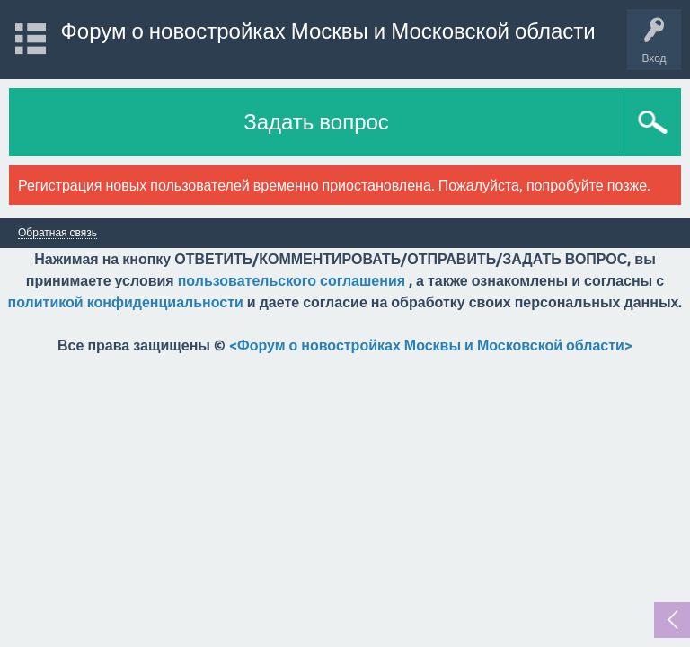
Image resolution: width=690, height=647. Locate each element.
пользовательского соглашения (291, 280)
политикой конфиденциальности (125, 302)
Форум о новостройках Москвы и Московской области (328, 31)
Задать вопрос (316, 122)
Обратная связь (57, 232)
